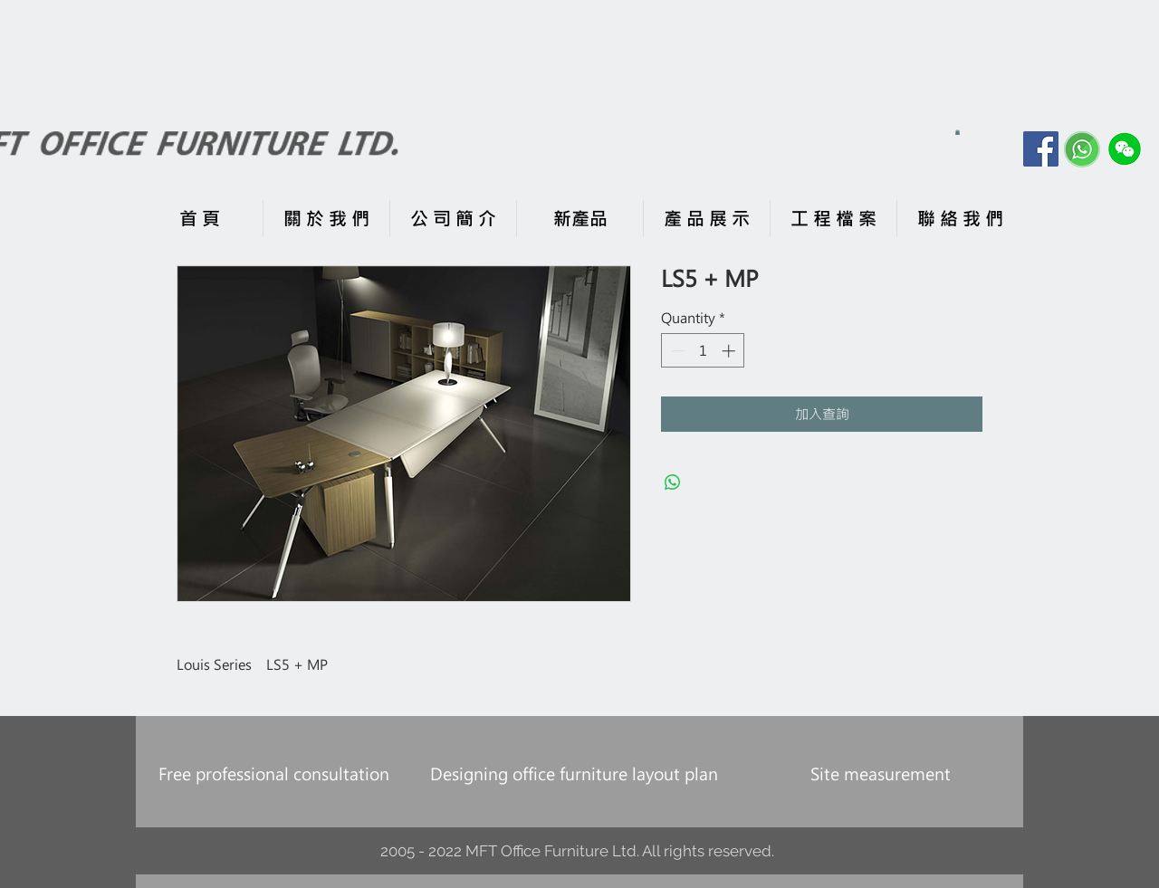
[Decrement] (676, 351)
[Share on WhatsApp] (673, 482)
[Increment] (730, 351)
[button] (957, 132)
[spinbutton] (703, 351)
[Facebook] (1040, 149)
